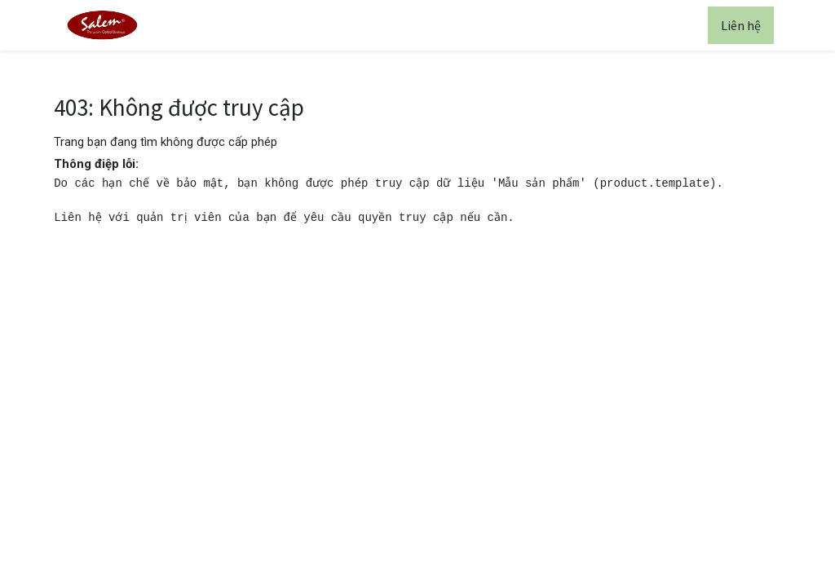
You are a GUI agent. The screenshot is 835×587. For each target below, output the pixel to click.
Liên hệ (741, 25)
